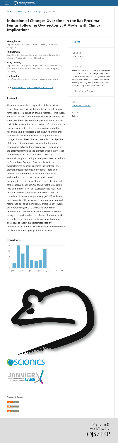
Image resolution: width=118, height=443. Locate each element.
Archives (20, 11)
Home (9, 11)
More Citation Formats (84, 91)
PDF (78, 42)
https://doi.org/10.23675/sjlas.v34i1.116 (32, 87)
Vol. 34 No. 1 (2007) (36, 11)
